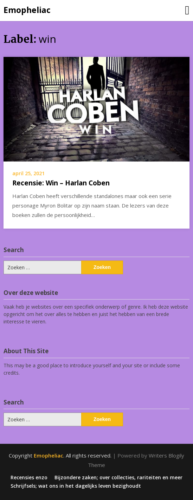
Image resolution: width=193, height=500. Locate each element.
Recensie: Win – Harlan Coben (61, 183)
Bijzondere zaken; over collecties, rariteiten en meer (118, 477)
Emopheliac (27, 9)
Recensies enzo (29, 477)
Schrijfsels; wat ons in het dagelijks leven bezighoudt (76, 485)
